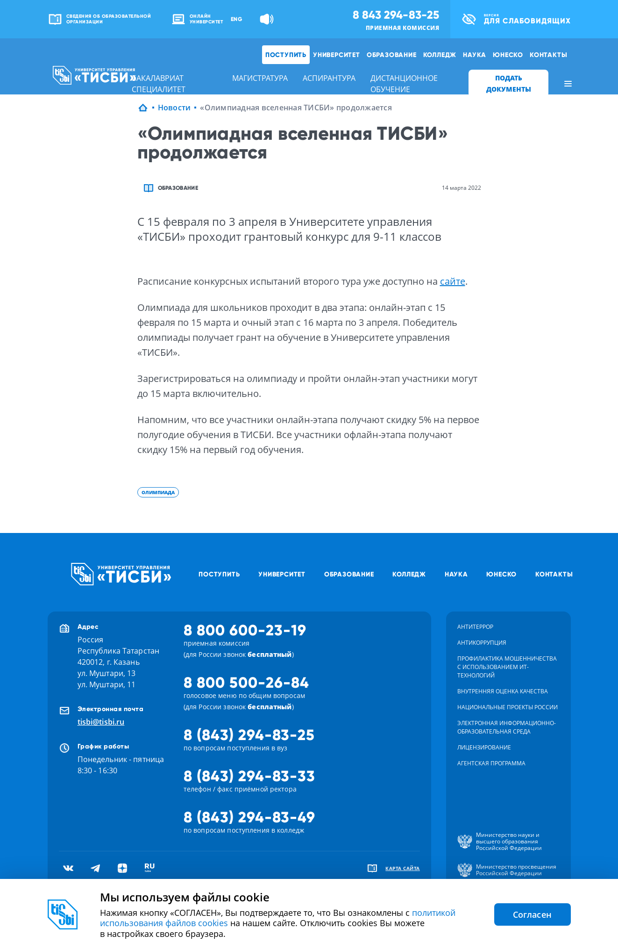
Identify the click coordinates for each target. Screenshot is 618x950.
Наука (474, 54)
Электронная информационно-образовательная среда (506, 727)
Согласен (532, 914)
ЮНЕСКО (508, 54)
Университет (336, 54)
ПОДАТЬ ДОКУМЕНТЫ (508, 83)
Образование (392, 54)
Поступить (285, 54)
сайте (452, 281)
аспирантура (329, 78)
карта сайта (402, 868)
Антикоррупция (481, 643)
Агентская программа (491, 763)
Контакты (548, 54)
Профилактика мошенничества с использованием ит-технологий (507, 667)
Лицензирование (484, 747)
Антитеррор (475, 627)
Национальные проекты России (507, 707)
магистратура (260, 78)
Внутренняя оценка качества (502, 691)
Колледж (440, 54)
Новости (174, 107)
